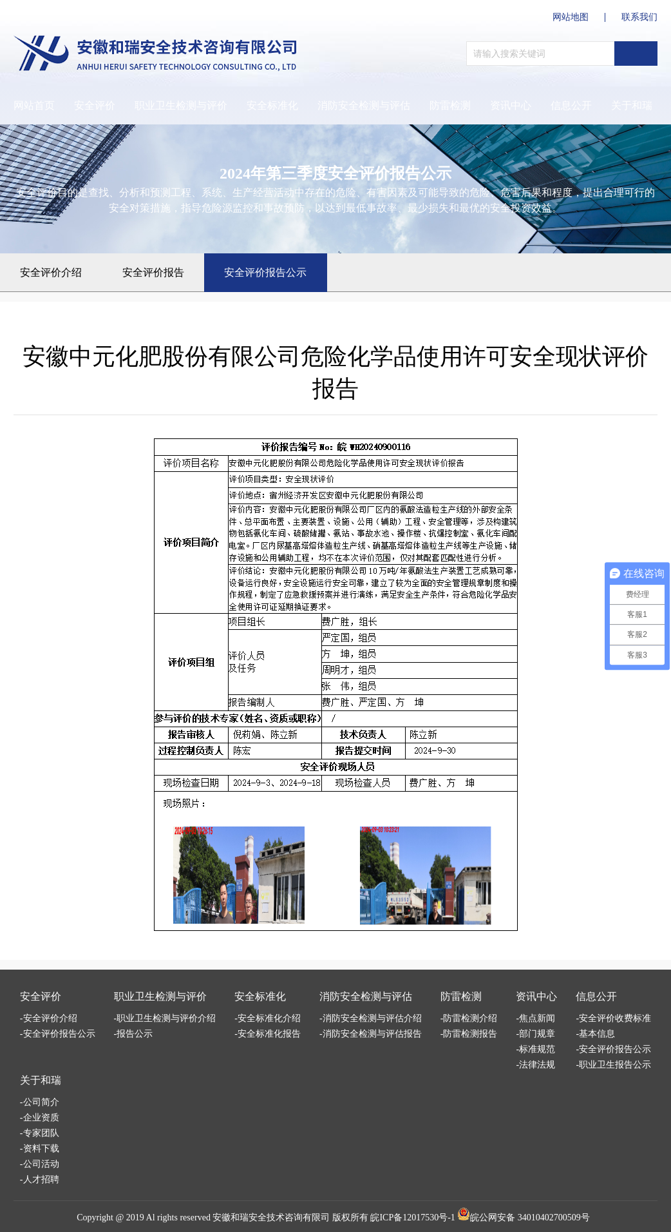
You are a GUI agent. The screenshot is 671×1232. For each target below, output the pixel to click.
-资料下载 (39, 1148)
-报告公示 (133, 1034)
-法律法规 (535, 1065)
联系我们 (639, 17)
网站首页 (34, 105)
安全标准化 (272, 105)
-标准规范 (535, 1049)
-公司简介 (39, 1102)
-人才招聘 (39, 1179)
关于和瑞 (40, 1080)
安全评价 (94, 105)
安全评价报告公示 (265, 272)
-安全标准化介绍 (267, 1018)
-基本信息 (595, 1034)
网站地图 (571, 17)
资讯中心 (510, 105)
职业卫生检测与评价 (181, 105)
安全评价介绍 (51, 272)
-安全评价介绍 (48, 1018)
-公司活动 (39, 1164)
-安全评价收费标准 (613, 1018)
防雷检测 (450, 105)
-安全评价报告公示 (57, 1034)
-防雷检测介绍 (469, 1018)
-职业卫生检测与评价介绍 (165, 1018)
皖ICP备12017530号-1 (412, 1217)
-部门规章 (535, 1034)
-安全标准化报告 (267, 1034)
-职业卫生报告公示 (613, 1065)
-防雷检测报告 (469, 1034)
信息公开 (571, 105)
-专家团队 (39, 1133)
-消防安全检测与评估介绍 (370, 1018)
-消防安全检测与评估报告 (370, 1034)
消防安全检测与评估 (363, 105)
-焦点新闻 (535, 1018)
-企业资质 (39, 1117)
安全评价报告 (153, 272)
